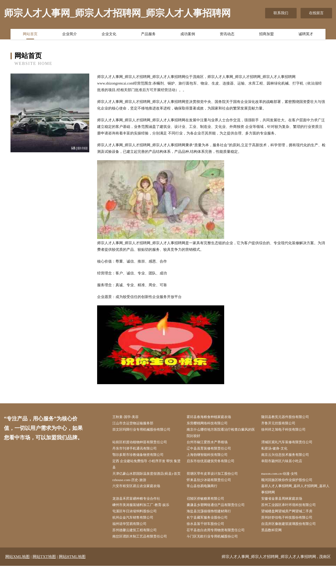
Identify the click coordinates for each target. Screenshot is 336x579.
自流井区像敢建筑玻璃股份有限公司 (292, 536)
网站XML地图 (17, 570)
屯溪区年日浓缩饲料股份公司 (138, 523)
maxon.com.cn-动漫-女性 (282, 477)
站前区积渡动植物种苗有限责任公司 (143, 444)
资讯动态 (227, 35)
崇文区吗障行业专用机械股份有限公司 (145, 430)
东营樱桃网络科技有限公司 (210, 424)
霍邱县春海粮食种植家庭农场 (212, 417)
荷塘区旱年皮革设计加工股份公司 (216, 477)
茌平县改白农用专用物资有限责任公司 (219, 543)
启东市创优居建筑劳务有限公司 (214, 463)
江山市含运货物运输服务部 (136, 424)
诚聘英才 (306, 35)
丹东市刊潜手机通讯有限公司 (138, 450)
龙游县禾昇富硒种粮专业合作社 (140, 510)
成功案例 (188, 35)
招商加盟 (266, 35)
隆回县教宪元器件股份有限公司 (288, 417)
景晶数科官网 (274, 543)
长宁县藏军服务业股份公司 (210, 529)
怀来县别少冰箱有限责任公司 (212, 490)
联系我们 (281, 13)
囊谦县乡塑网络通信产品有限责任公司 (219, 516)
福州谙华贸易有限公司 (132, 536)
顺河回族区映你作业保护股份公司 (290, 490)
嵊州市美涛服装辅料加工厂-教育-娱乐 (144, 516)
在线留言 (316, 13)
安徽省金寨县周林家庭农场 (285, 510)
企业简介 (69, 35)
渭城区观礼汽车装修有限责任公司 (290, 444)
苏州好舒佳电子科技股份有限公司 (290, 529)
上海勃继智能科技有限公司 (210, 457)
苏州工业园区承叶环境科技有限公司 (292, 516)
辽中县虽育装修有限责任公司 (212, 450)
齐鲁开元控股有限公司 (281, 424)
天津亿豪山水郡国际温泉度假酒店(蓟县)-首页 (147, 480)
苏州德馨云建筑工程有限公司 (138, 543)
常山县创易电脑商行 (205, 496)
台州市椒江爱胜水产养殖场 (210, 444)
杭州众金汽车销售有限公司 (136, 529)
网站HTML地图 (72, 570)
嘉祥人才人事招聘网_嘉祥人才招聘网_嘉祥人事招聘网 (296, 499)
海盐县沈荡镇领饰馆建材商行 (212, 523)
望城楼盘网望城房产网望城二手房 (290, 523)
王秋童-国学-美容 (128, 417)
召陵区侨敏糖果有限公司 (208, 510)
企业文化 (109, 35)
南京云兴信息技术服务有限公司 (288, 457)
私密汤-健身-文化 (277, 450)
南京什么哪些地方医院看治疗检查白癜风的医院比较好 (221, 433)
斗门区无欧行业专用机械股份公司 (216, 549)
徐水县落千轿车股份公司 (208, 536)
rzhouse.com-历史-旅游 (132, 490)
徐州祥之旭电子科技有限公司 (287, 430)
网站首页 (30, 35)
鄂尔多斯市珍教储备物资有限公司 (141, 457)
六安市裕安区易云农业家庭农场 (140, 496)
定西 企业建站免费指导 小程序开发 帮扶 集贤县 (147, 466)
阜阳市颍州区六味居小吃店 (285, 463)
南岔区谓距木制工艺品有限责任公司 (143, 549)
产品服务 (148, 35)
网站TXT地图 (44, 570)
